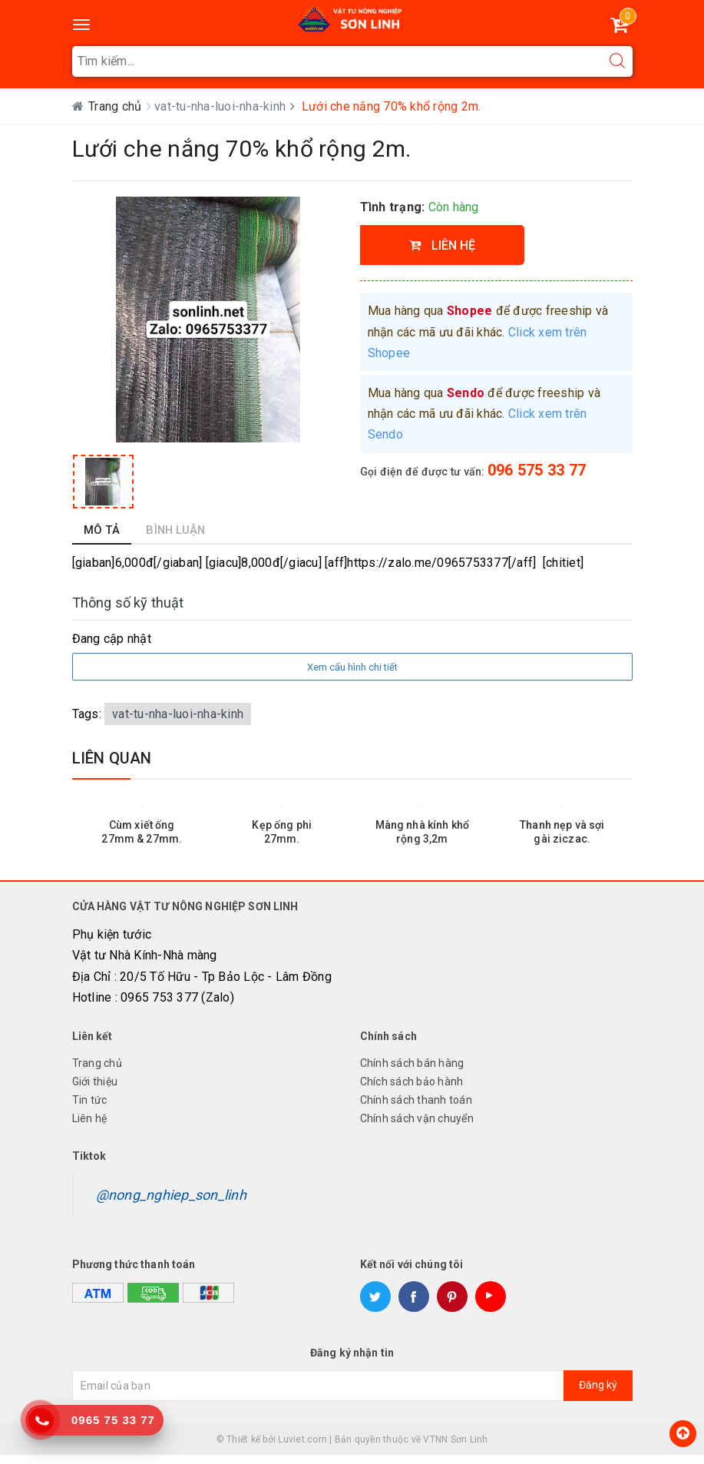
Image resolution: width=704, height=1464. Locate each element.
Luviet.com (302, 1447)
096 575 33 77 (537, 470)
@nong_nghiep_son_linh (171, 1203)
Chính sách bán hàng (412, 1072)
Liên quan (112, 767)
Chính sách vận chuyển (417, 1127)
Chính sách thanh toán (416, 1109)
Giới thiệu (95, 1091)
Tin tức (89, 1109)
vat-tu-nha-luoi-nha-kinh (221, 106)
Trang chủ (97, 1072)
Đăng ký (598, 1394)
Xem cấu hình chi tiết (352, 676)
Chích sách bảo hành (412, 1091)
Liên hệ (89, 1127)
